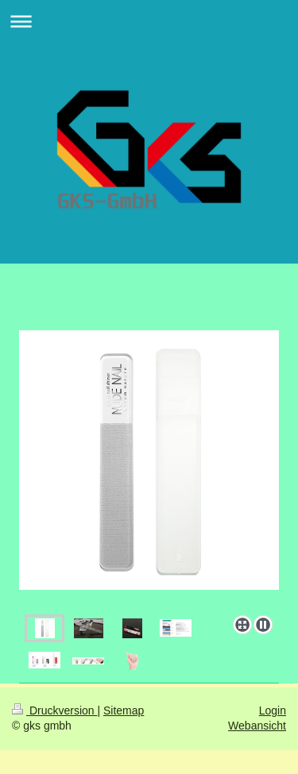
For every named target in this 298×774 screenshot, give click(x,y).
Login (272, 710)
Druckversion (54, 710)
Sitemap (123, 710)
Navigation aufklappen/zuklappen (149, 21)
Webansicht (257, 725)
